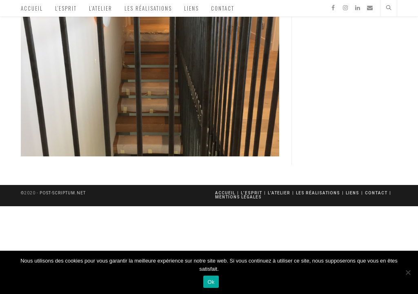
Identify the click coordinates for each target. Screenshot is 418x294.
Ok (210, 282)
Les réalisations (318, 193)
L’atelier (279, 193)
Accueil (225, 193)
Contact (376, 193)
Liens (352, 193)
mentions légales (238, 197)
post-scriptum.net (63, 193)
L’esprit (251, 193)
